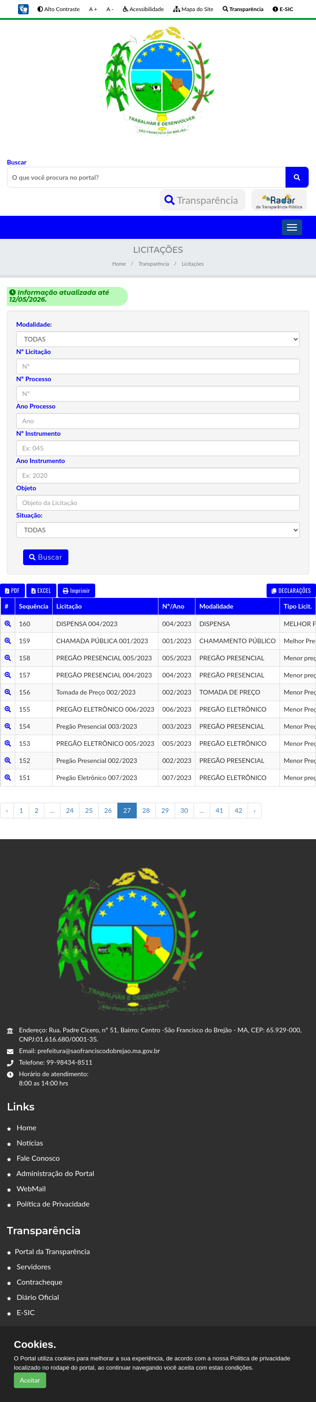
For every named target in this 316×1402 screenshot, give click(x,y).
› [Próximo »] (254, 810)
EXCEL (41, 590)
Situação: (29, 515)
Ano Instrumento (40, 460)
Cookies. (35, 1344)
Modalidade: (34, 324)
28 (146, 810)
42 (238, 810)
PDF (12, 590)
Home (119, 264)
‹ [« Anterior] (7, 810)
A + (93, 9)
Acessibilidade (143, 9)
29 (165, 810)
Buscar (158, 173)
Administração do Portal (50, 1173)
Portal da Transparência (48, 1251)
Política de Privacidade (48, 1203)
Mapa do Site (193, 9)
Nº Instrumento (38, 433)
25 (88, 810)
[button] (23, 8)
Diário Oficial (33, 1296)
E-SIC (21, 1312)
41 (219, 810)
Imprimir (76, 590)
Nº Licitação (33, 351)
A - (109, 9)
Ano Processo (35, 406)
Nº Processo (33, 379)
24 (69, 810)
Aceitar (30, 1380)
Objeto (26, 488)
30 (184, 810)
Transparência (202, 200)
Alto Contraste (58, 9)
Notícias (25, 1142)
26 (108, 810)
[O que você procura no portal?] (297, 177)
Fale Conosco (33, 1157)
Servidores (29, 1266)
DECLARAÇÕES (291, 590)
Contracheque (34, 1281)
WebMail (26, 1188)
